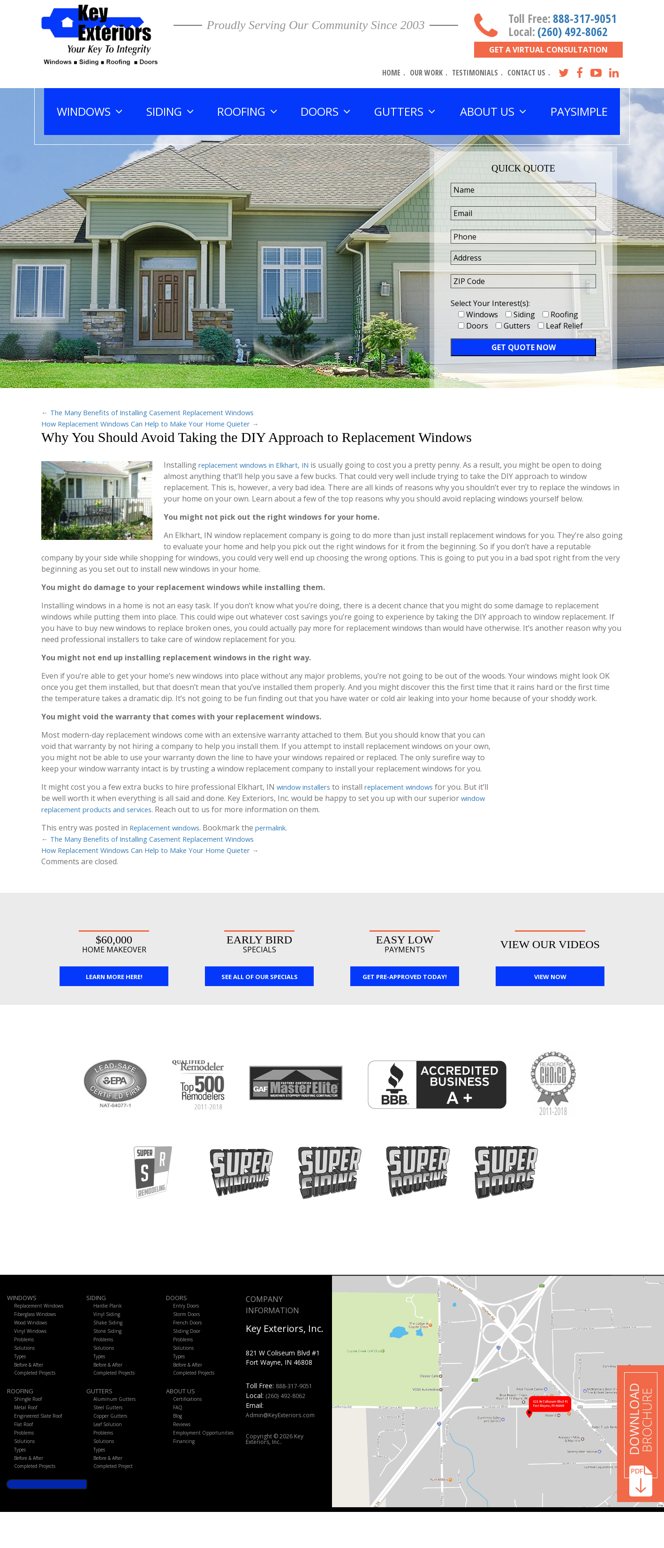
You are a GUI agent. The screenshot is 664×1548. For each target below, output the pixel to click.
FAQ (178, 1429)
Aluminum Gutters (117, 1419)
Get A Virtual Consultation (548, 50)
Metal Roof (28, 1429)
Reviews (183, 1450)
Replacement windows (168, 828)
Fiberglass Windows (40, 1319)
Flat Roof (26, 1450)
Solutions (26, 1360)
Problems (27, 1350)
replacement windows (410, 787)
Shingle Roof (30, 1419)
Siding (98, 1299)
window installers (307, 787)
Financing (185, 1478)
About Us (183, 1410)
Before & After (33, 1380)
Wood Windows (35, 1329)
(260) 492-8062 (572, 31)
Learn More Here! (114, 978)
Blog (179, 1439)
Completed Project (118, 1501)
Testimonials (475, 72)
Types (22, 1370)
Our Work (426, 72)
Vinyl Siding (108, 1319)
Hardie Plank (110, 1308)
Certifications (190, 1419)
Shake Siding (109, 1329)
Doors (178, 1299)
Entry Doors (188, 1308)
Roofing (23, 1410)
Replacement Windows (44, 1308)
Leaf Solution (110, 1450)
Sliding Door (189, 1339)
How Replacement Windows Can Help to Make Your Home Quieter (162, 424)
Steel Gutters (110, 1429)
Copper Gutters (114, 1439)
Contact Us (526, 72)
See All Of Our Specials (259, 978)
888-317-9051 (585, 18)
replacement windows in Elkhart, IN (260, 465)
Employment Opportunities (192, 1464)
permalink (281, 828)
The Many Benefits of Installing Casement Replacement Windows (160, 412)
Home (391, 72)
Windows (24, 1299)
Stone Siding (109, 1339)
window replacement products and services (116, 809)
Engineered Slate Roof (43, 1439)
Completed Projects (40, 1391)
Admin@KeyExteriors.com (285, 1415)
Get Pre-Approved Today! (404, 978)
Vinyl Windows (33, 1339)
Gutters (102, 1410)
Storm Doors (190, 1319)
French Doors (191, 1329)
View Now (550, 978)
